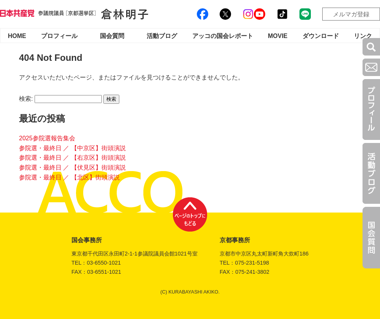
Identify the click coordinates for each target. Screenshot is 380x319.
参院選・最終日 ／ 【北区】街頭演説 (69, 177)
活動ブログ (162, 36)
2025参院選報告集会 (47, 138)
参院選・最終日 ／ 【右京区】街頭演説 (72, 157)
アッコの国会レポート (222, 36)
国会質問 (112, 36)
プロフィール (59, 36)
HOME (17, 36)
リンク (363, 36)
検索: (26, 98)
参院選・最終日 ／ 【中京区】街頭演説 (72, 148)
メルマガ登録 (351, 14)
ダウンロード (320, 36)
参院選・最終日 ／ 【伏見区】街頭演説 (72, 167)
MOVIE (278, 36)
